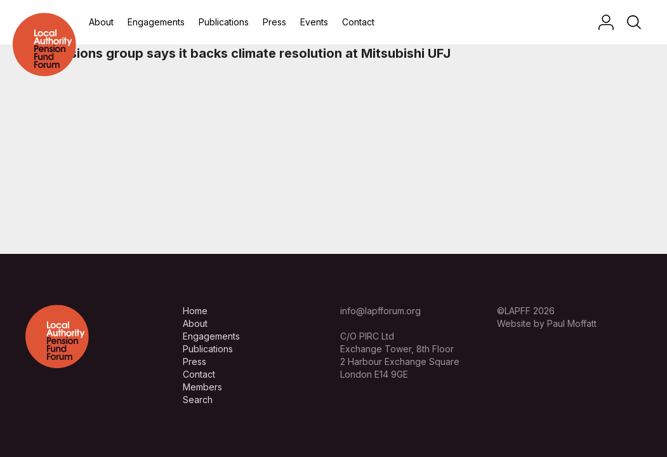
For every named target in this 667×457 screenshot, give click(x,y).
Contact (358, 22)
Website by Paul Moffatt (547, 323)
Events (314, 22)
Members (202, 386)
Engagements (156, 22)
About (101, 22)
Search (198, 399)
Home (195, 310)
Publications (224, 22)
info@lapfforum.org (380, 310)
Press (274, 22)
